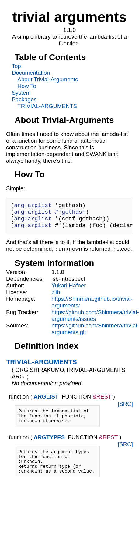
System (21, 93)
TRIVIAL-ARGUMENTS (47, 106)
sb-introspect (69, 283)
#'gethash (70, 213)
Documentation (31, 73)
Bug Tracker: (22, 316)
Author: (15, 290)
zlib (55, 296)
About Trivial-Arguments (47, 79)
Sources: (17, 330)
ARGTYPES (49, 445)
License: (16, 296)
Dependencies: (25, 283)
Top (16, 66)
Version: (16, 276)
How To (26, 86)
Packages (24, 99)
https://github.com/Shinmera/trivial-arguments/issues (95, 319)
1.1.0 (57, 276)
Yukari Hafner (68, 290)
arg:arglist (32, 206)
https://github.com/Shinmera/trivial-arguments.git (95, 333)
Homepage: (20, 303)
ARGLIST (46, 401)
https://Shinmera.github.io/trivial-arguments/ (92, 306)
